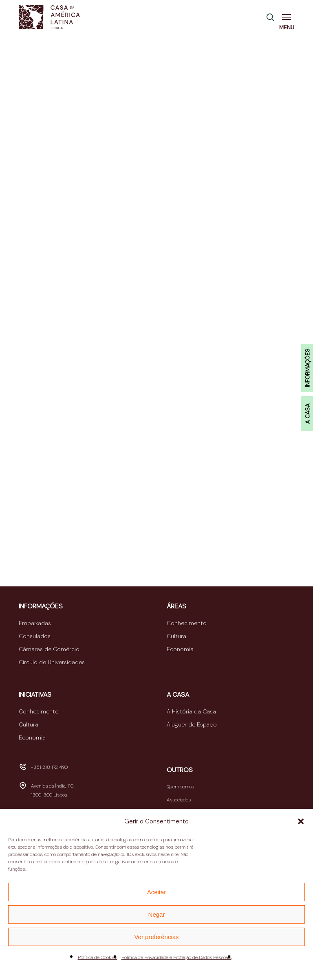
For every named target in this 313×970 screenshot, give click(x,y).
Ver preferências (156, 936)
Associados (179, 800)
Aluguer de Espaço (192, 724)
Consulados (35, 636)
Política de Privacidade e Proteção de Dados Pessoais (176, 957)
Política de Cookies (97, 957)
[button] (301, 821)
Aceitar (156, 892)
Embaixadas (35, 623)
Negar (156, 914)
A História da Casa (191, 711)
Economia (180, 649)
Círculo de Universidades (52, 662)
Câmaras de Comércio (49, 649)
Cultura (176, 636)
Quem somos (180, 786)
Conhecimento (187, 623)
